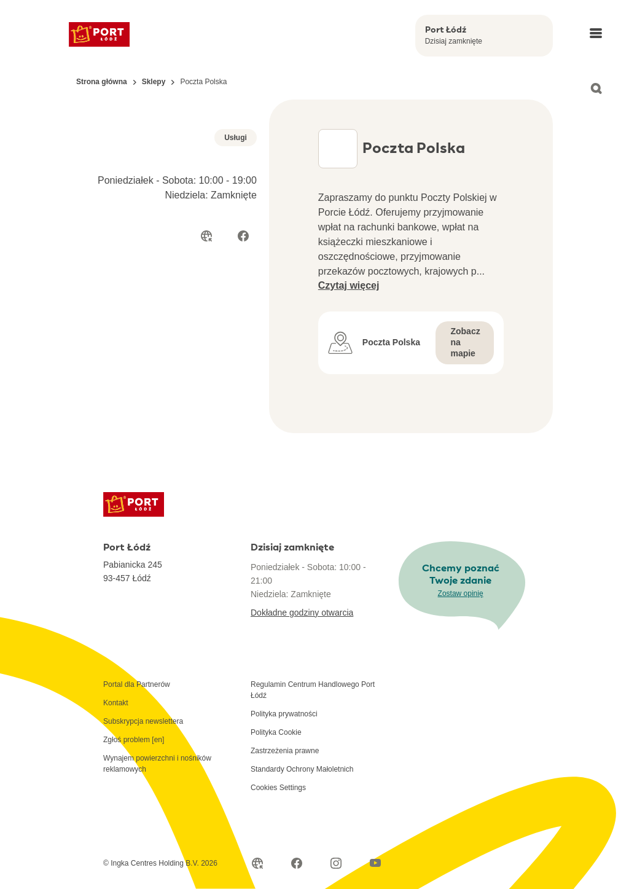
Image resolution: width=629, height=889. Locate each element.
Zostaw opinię (460, 593)
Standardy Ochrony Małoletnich (302, 769)
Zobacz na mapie (465, 342)
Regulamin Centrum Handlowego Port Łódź (313, 690)
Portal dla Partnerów (136, 684)
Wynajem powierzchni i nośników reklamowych (157, 763)
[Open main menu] (595, 33)
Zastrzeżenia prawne (285, 750)
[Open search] (596, 88)
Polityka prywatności (284, 714)
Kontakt (115, 703)
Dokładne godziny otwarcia (302, 612)
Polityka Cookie (276, 732)
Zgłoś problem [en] (133, 739)
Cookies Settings (278, 787)
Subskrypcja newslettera (143, 721)
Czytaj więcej (349, 285)
